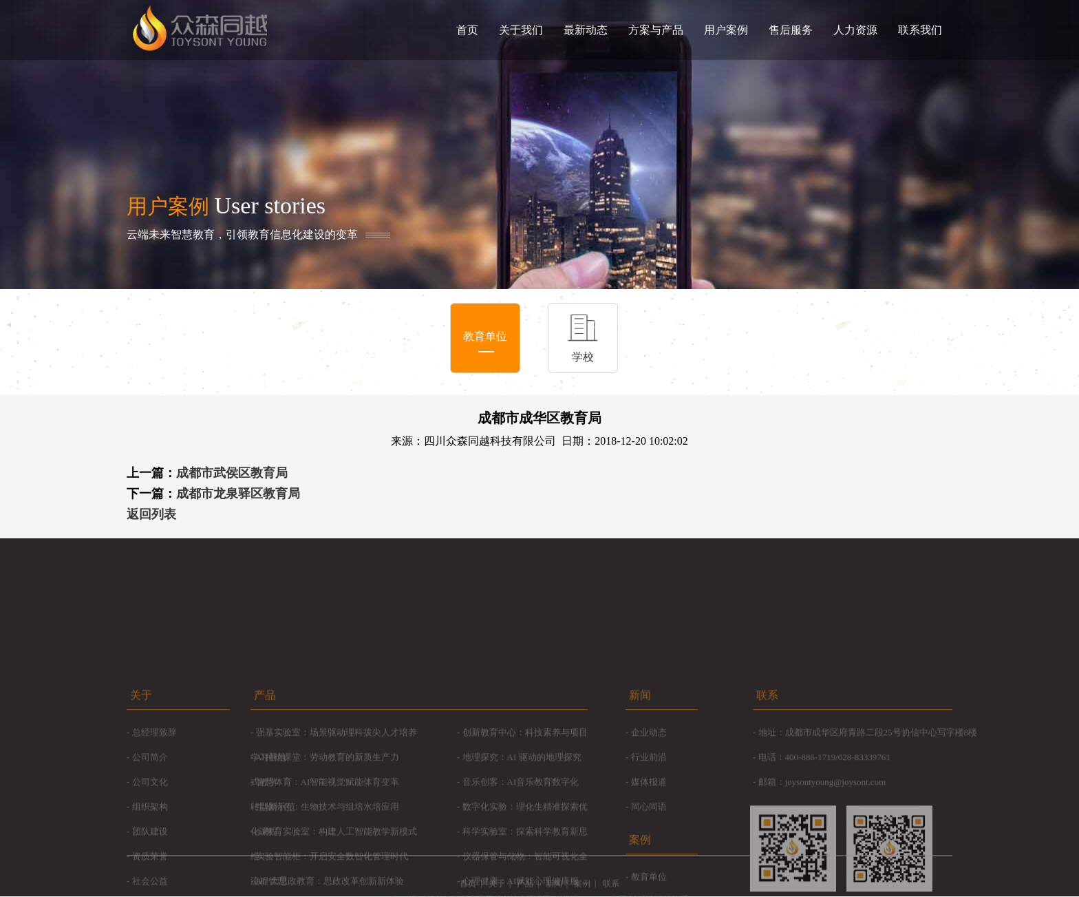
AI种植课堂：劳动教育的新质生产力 (327, 839)
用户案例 (726, 30)
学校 (583, 357)
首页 (467, 30)
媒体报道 (649, 864)
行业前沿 (649, 839)
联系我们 (920, 30)
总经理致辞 (154, 815)
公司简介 (150, 839)
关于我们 (521, 30)
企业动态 (649, 815)
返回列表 (151, 514)
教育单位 (485, 336)
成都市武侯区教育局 (232, 473)
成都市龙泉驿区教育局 (238, 493)
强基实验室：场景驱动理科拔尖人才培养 (336, 815)
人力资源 (855, 30)
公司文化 (150, 864)
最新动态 (586, 30)
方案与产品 (655, 30)
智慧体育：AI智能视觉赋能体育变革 (328, 864)
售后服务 (791, 30)
